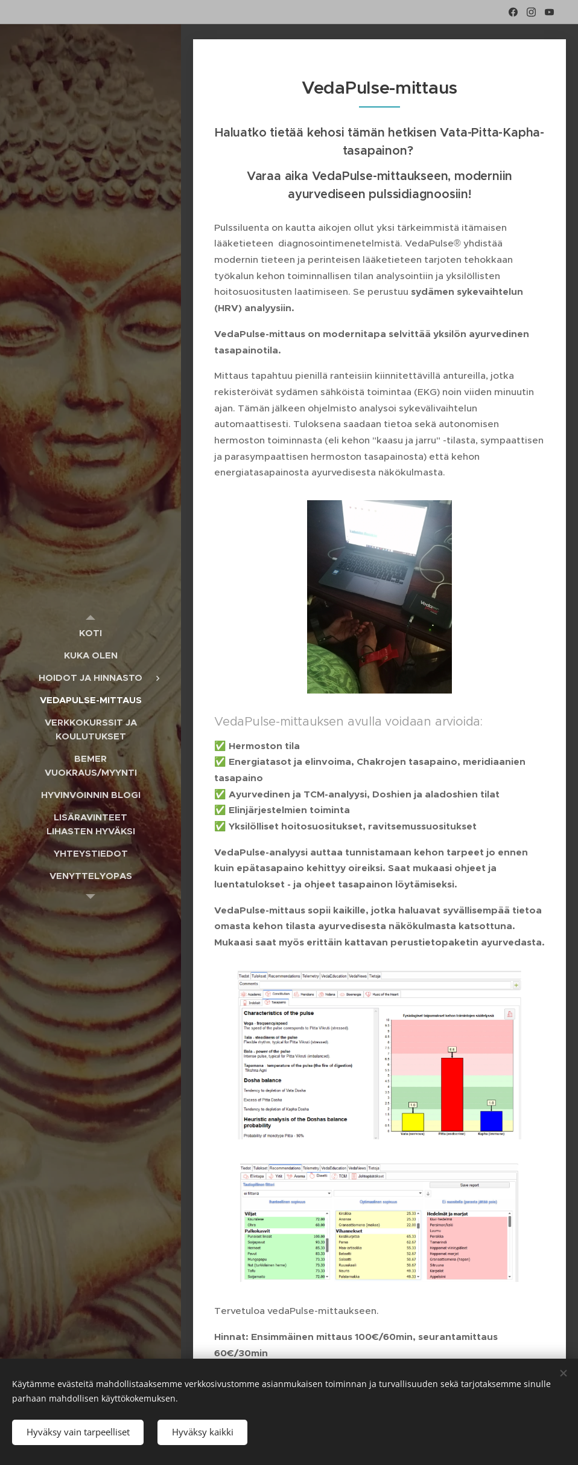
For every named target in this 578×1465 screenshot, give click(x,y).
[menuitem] (90, 633)
